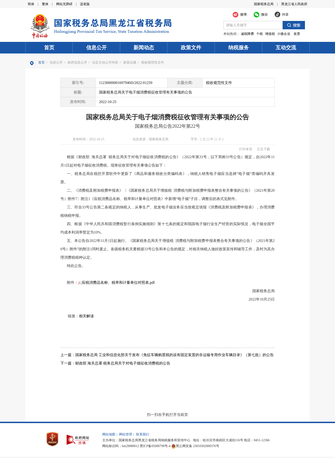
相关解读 (86, 316)
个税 (259, 34)
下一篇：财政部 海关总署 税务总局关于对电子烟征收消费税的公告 (115, 363)
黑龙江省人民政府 (294, 4)
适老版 (85, 4)
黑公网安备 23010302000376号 (195, 446)
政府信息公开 (77, 62)
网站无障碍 (64, 4)
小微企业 (283, 34)
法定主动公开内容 (105, 62)
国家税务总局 (263, 4)
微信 (264, 14)
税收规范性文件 (152, 62)
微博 (243, 14)
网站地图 (108, 434)
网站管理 (125, 434)
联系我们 (142, 434)
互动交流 (286, 47)
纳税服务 (238, 47)
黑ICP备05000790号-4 (155, 446)
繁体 (45, 4)
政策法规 (129, 62)
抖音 (285, 14)
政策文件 (191, 47)
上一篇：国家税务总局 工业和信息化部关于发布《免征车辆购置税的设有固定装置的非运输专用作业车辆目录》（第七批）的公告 (167, 355)
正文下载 (263, 149)
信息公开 (96, 47)
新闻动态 (143, 47)
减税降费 (247, 34)
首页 (49, 47)
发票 (297, 34)
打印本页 (245, 149)
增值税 (270, 34)
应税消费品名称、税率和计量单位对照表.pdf (116, 282)
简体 (31, 4)
